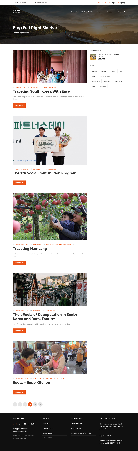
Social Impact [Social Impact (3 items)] (96, 81)
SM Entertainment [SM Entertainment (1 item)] (105, 76)
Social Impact (50, 311)
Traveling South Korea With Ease (41, 91)
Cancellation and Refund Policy (81, 433)
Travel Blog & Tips (48, 428)
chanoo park (35, 87)
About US (74, 12)
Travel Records (51, 169)
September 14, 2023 (22, 378)
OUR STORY (45, 424)
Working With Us (47, 433)
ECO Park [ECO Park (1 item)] (94, 71)
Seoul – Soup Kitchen (31, 382)
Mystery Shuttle (87, 12)
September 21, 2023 (22, 311)
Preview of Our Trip (52, 245)
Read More (19, 105)
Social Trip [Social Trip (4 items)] (107, 81)
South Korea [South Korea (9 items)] (118, 81)
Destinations (109, 12)
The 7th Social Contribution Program (44, 173)
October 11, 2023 (20, 87)
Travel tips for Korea (50, 87)
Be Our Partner (47, 438)
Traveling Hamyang (30, 248)
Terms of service (76, 424)
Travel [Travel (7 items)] (93, 86)
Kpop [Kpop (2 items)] (120, 71)
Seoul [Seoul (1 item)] (93, 76)
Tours (99, 12)
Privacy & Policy (76, 428)
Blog (119, 12)
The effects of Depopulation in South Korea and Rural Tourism (45, 316)
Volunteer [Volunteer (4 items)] (103, 86)
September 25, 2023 (22, 245)
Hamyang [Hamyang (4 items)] (104, 71)
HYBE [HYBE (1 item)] (113, 71)
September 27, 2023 (22, 169)
